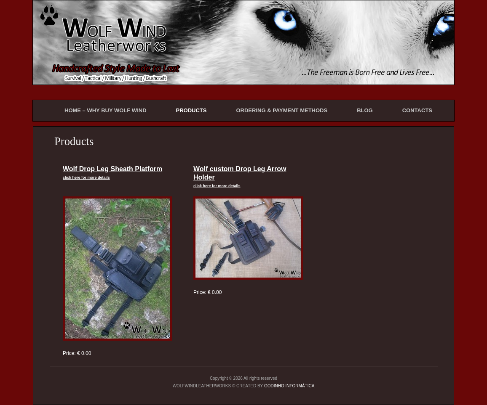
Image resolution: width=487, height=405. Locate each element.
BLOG (365, 110)
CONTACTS (417, 110)
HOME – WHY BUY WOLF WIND (105, 110)
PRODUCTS (191, 110)
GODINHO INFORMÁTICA (289, 386)
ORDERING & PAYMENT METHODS (281, 110)
